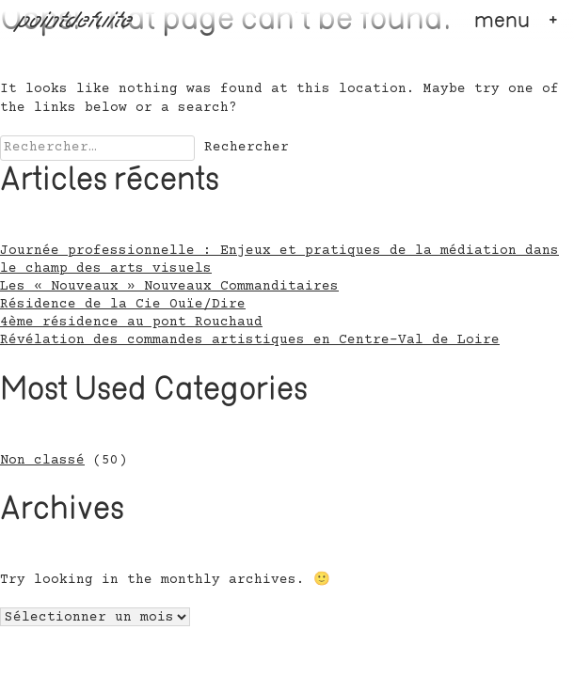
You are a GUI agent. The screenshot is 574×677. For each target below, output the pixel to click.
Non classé (42, 460)
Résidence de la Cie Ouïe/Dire (123, 304)
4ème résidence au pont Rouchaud (131, 322)
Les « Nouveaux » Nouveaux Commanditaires (169, 286)
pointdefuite (75, 21)
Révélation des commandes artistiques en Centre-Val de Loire (250, 340)
